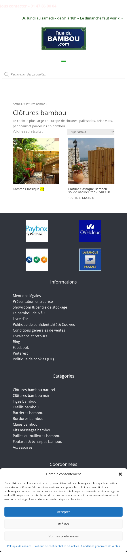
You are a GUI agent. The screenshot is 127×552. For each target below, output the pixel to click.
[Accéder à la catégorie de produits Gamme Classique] (36, 165)
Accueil (17, 104)
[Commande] (90, 132)
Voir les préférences (64, 536)
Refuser (63, 524)
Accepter (63, 512)
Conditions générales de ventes (100, 546)
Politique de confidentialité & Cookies (56, 546)
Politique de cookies (19, 546)
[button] (120, 474)
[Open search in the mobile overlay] (63, 74)
